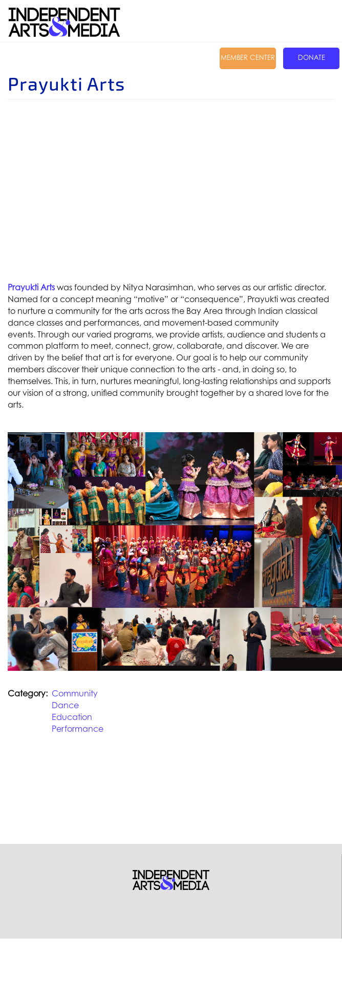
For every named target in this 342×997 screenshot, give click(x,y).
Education (72, 717)
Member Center (248, 57)
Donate (311, 57)
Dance (65, 705)
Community (75, 693)
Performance (77, 729)
